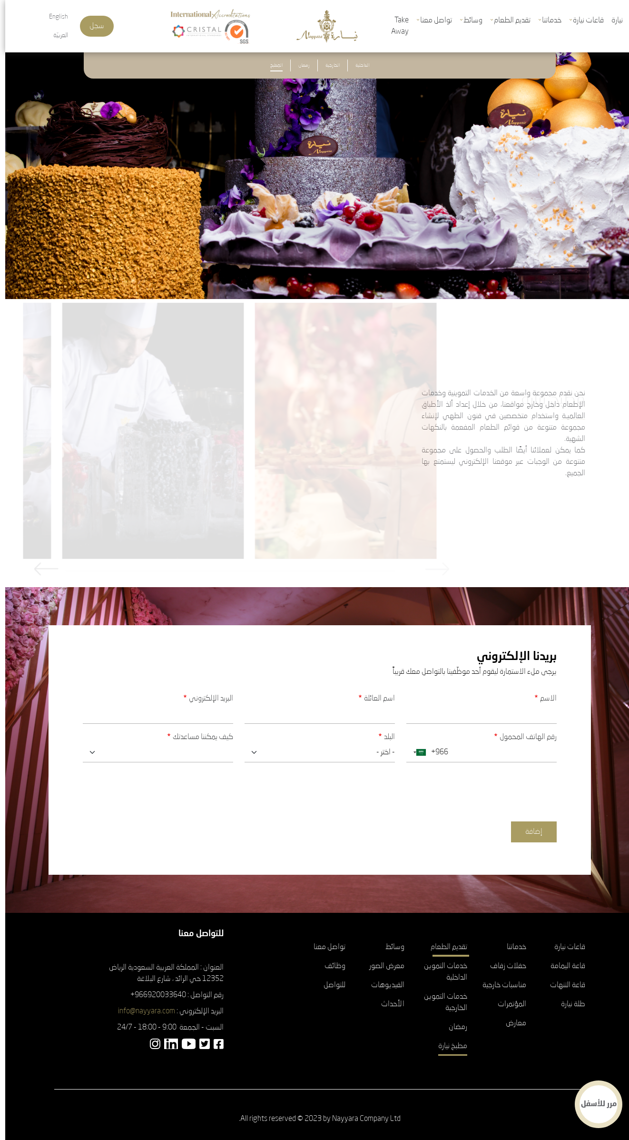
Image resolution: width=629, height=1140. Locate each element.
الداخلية (357, 65)
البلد (384, 737)
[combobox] (412, 752)
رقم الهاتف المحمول (522, 737)
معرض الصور (381, 966)
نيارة (612, 20)
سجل (91, 26)
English (53, 17)
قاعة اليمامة (562, 966)
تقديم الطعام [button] (507, 20)
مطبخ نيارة (447, 1046)
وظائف (329, 966)
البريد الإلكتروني (206, 698)
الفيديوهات (382, 985)
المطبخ (271, 65)
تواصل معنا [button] (431, 20)
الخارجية (327, 65)
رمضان (299, 65)
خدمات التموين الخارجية (440, 1002)
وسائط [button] (467, 20)
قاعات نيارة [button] (583, 20)
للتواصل (329, 985)
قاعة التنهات (562, 985)
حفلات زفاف (503, 966)
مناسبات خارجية (499, 985)
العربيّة (55, 35)
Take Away (394, 26)
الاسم (543, 698)
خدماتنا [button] (546, 20)
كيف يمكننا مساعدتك (197, 737)
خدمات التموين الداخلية (440, 971)
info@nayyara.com (141, 1011)
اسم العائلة (374, 698)
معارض (511, 1023)
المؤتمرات (506, 1004)
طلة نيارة (568, 1004)
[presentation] (479, 788)
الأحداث (387, 1004)
